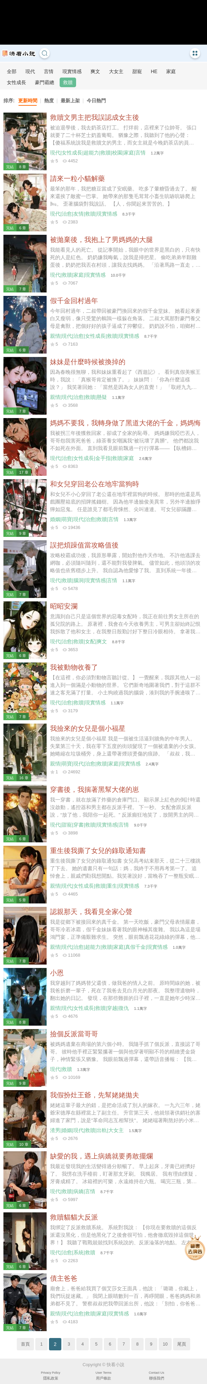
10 (165, 1344)
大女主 (116, 71)
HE (154, 71)
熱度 (49, 100)
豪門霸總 (44, 82)
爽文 (95, 71)
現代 (30, 71)
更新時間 (27, 100)
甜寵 (137, 71)
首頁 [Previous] (25, 1344)
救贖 (68, 82)
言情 (48, 71)
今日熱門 (96, 100)
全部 (11, 71)
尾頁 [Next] (181, 1344)
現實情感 (72, 71)
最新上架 (70, 100)
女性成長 (16, 82)
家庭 (171, 71)
